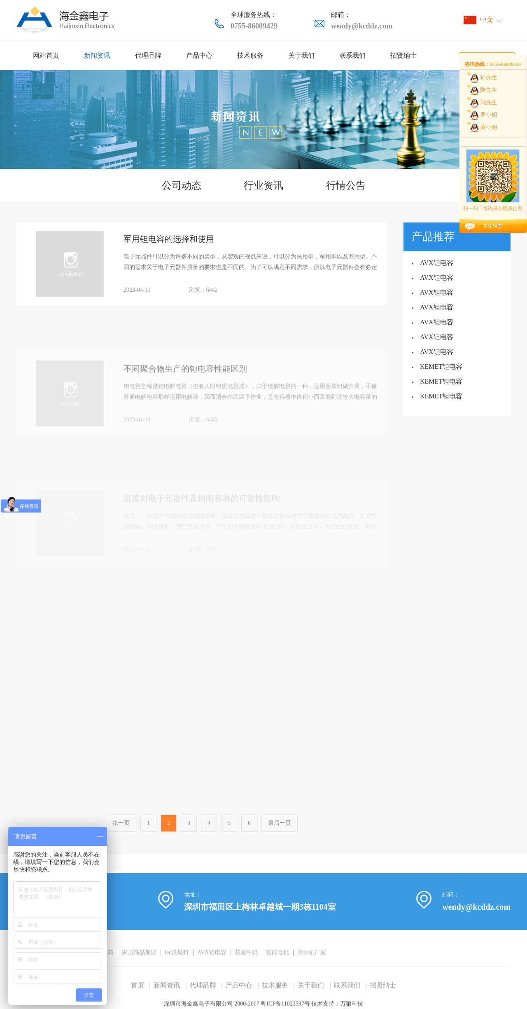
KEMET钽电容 (441, 366)
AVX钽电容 (436, 262)
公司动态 (181, 185)
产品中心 (199, 55)
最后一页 (279, 830)
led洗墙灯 (177, 969)
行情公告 (346, 185)
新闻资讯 (97, 55)
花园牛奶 (246, 969)
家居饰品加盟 (139, 969)
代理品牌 (148, 55)
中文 (486, 19)
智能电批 (277, 969)
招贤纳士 (403, 55)
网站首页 (46, 55)
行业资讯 (263, 185)
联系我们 (352, 55)
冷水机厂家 (311, 969)
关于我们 (301, 55)
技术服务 (250, 55)
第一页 (121, 830)
